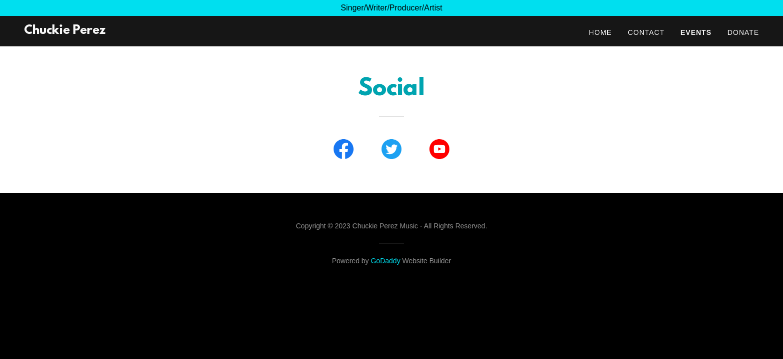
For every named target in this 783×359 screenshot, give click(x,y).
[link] (65, 31)
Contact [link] (646, 32)
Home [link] (600, 32)
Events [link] (696, 32)
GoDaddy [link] (385, 261)
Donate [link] (743, 32)
